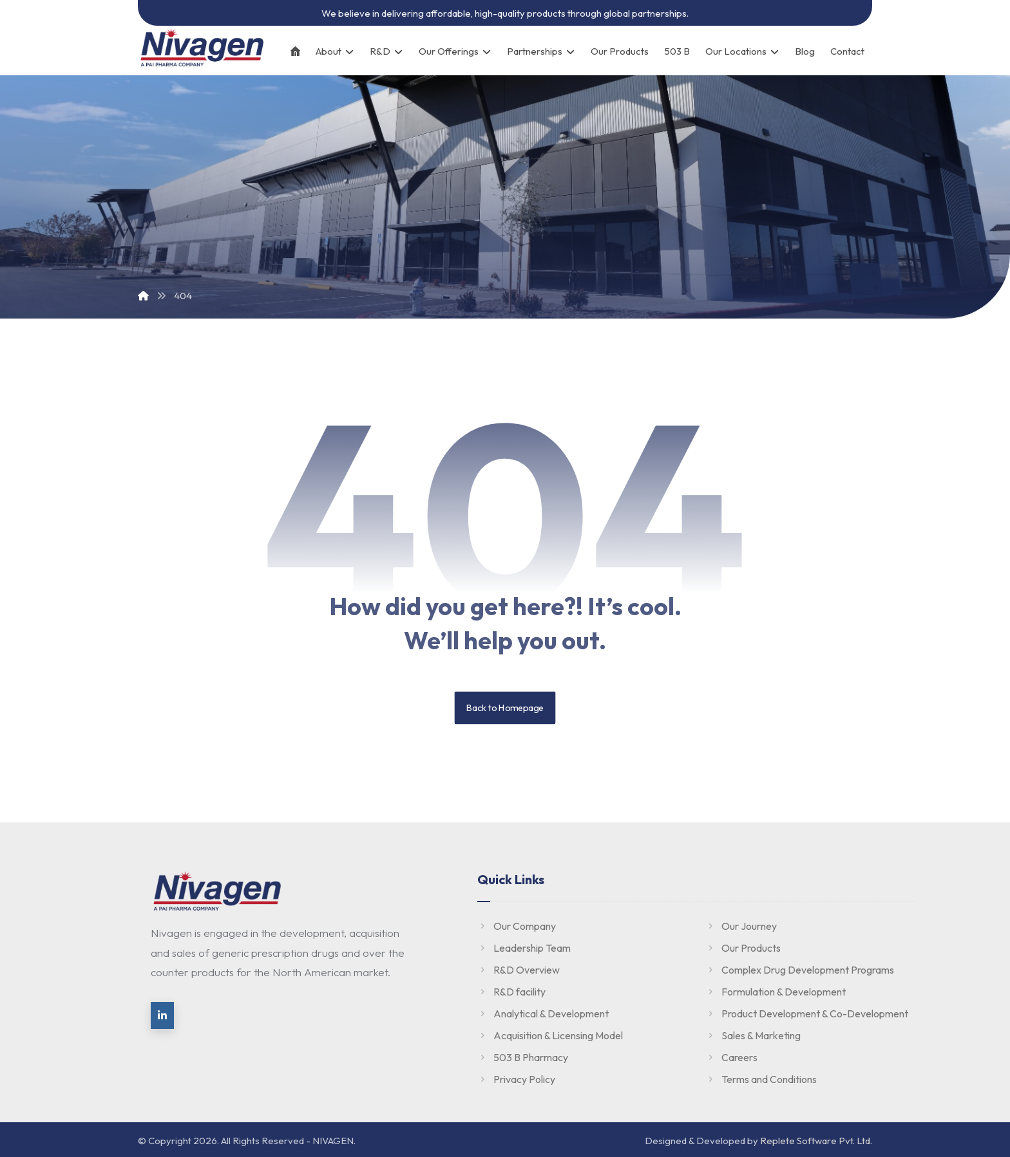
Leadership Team (524, 947)
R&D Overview (518, 969)
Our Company (516, 926)
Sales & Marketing (753, 1035)
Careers (731, 1057)
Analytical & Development (543, 1013)
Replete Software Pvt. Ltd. (816, 1140)
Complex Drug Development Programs (799, 969)
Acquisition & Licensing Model (550, 1035)
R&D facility (511, 991)
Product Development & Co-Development (806, 1013)
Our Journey (741, 926)
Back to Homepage (505, 708)
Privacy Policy (516, 1079)
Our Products (743, 947)
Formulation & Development (775, 991)
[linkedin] (162, 1015)
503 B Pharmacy (522, 1057)
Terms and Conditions (761, 1079)
